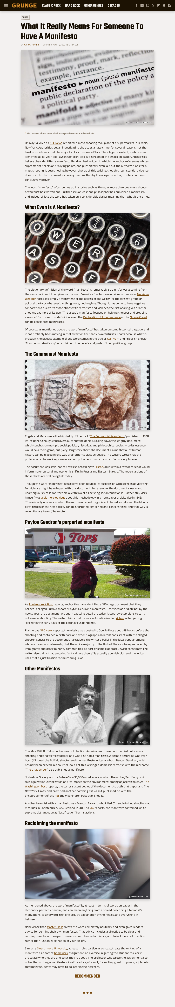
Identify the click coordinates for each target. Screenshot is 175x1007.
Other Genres (93, 5)
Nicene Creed (138, 317)
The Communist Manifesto (107, 436)
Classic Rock (51, 5)
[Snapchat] (164, 5)
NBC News (56, 143)
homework (61, 953)
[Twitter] (153, 5)
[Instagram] (147, 5)
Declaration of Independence (102, 317)
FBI (57, 795)
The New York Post (41, 604)
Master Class (55, 927)
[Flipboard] (158, 5)
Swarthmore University (52, 948)
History (99, 467)
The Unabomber (36, 769)
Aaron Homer (31, 44)
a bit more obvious (53, 497)
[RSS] (169, 5)
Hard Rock (72, 5)
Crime (25, 17)
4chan (120, 618)
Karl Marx (113, 338)
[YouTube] (142, 5)
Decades (114, 5)
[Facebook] (136, 5)
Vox (92, 808)
